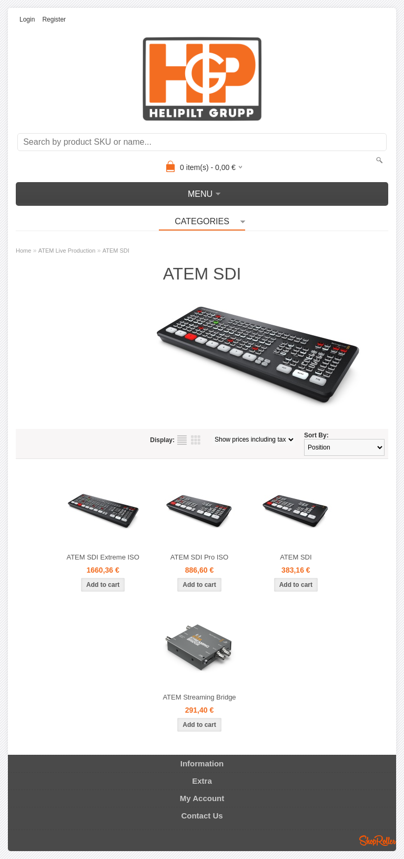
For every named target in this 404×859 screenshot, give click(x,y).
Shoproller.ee (377, 840)
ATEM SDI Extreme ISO (102, 557)
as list (182, 440)
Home (23, 250)
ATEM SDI (116, 250)
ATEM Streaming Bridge (199, 697)
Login (27, 19)
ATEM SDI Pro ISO (199, 557)
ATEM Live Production (67, 250)
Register (54, 19)
